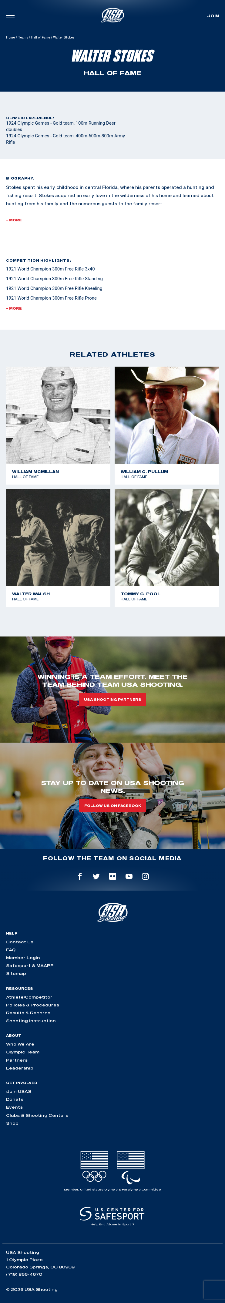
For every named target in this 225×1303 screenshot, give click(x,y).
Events (14, 1107)
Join (213, 16)
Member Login (23, 957)
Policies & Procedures (32, 1004)
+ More (14, 220)
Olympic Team (22, 1051)
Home (10, 37)
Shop (12, 1123)
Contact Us (19, 941)
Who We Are (20, 1044)
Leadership (19, 1068)
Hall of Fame (40, 37)
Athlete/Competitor (29, 997)
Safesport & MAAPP (30, 965)
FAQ (10, 949)
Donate (15, 1099)
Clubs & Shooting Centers (37, 1115)
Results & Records (28, 1012)
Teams (23, 37)
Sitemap (16, 973)
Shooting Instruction (31, 1020)
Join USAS (18, 1091)
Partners (17, 1060)
